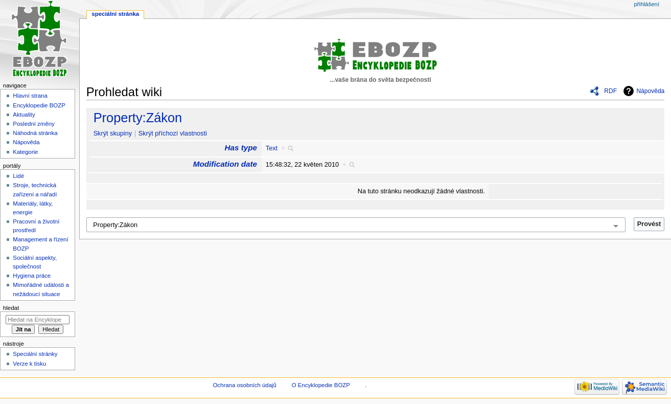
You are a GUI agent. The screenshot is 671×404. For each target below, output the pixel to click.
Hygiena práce (32, 276)
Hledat (11, 308)
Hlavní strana (30, 96)
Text (271, 148)
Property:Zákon (138, 117)
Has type (241, 147)
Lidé (18, 176)
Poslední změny (34, 124)
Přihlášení (646, 4)
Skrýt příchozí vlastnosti (172, 133)
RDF (610, 91)
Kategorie (25, 152)
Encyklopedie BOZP (39, 105)
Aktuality (24, 114)
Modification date (225, 164)
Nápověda (650, 91)
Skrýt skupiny (113, 133)
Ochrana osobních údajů (244, 385)
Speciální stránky (35, 354)
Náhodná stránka (35, 133)
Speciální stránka (115, 14)
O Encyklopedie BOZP (321, 385)
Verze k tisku (29, 364)
